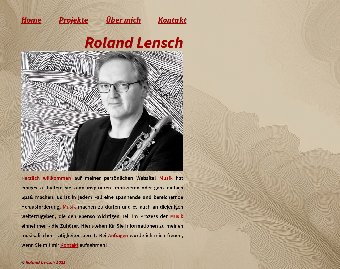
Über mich (123, 20)
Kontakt (172, 20)
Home (31, 20)
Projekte (73, 20)
